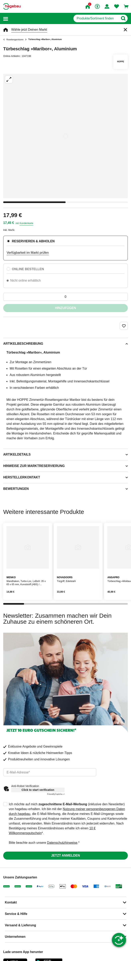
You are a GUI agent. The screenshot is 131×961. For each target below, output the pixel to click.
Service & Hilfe (16, 914)
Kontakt (11, 902)
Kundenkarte (26, 223)
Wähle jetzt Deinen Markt (29, 29)
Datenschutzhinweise (62, 842)
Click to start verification (37, 789)
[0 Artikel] (65, 297)
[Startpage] (12, 6)
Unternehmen (15, 936)
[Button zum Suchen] (123, 18)
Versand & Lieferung (20, 925)
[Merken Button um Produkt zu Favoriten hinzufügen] (124, 326)
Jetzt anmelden (65, 855)
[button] (5, 18)
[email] (49, 772)
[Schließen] (125, 29)
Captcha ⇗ (56, 794)
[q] (96, 18)
